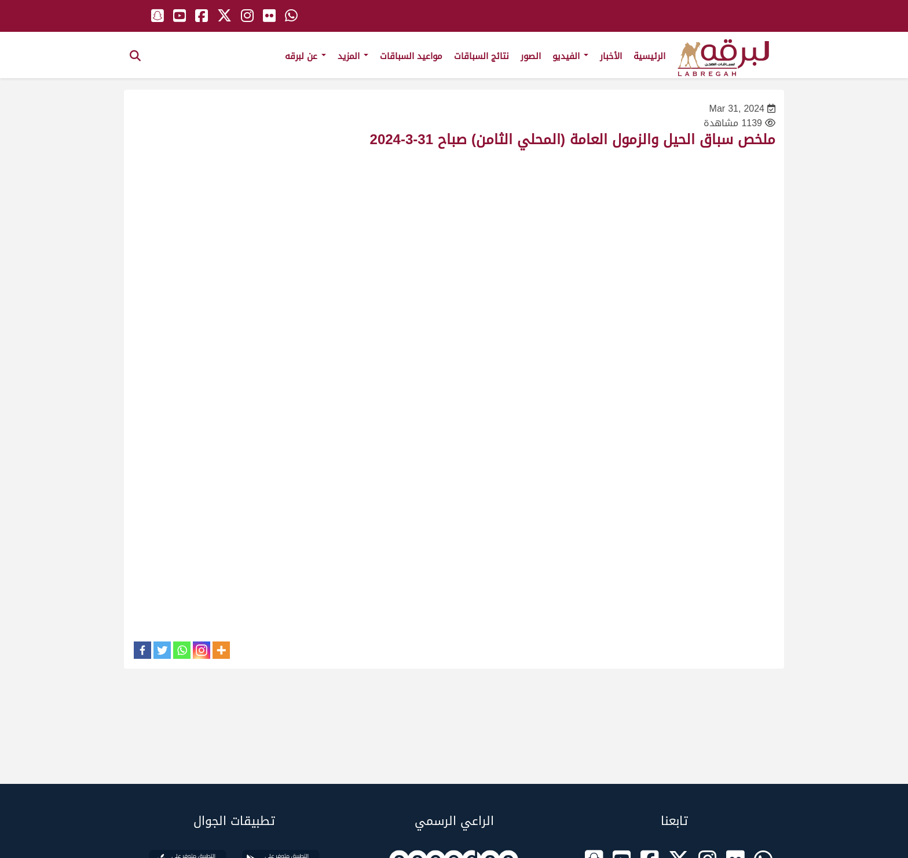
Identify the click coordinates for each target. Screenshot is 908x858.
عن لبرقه (305, 56)
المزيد (353, 56)
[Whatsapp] (182, 650)
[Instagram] (201, 650)
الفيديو (570, 56)
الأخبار (611, 56)
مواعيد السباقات (411, 56)
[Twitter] (162, 650)
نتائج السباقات (481, 56)
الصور (531, 56)
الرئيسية (649, 56)
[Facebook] (142, 650)
